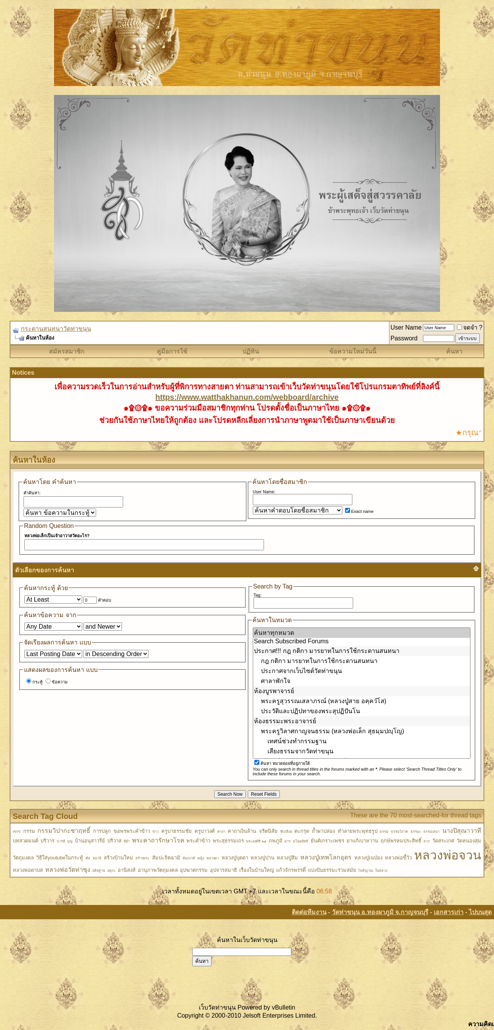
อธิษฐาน (98, 871)
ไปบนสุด (480, 912)
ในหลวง (381, 871)
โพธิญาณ (365, 871)
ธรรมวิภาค (399, 832)
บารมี (61, 841)
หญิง (200, 858)
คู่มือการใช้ (172, 351)
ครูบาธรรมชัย (176, 831)
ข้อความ (57, 682)
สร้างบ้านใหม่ (118, 858)
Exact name (359, 511)
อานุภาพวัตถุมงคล (158, 870)
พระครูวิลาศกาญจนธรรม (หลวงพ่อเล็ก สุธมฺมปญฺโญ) (361, 731)
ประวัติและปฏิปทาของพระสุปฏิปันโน (361, 711)
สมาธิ (97, 858)
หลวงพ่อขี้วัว (398, 858)
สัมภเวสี (189, 858)
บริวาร (47, 841)
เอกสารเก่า (449, 912)
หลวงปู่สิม (287, 858)
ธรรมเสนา (431, 832)
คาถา (221, 832)
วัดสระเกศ (443, 841)
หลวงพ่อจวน (447, 855)
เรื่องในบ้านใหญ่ (256, 870)
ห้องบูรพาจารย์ (361, 691)
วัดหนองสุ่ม (469, 841)
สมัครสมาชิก (67, 351)
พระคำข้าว (198, 841)
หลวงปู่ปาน (262, 858)
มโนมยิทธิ (300, 841)
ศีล (88, 858)
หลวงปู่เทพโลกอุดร (326, 857)
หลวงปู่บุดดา (235, 858)
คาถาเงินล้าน (242, 831)
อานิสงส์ (126, 870)
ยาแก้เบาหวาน (362, 841)
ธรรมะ (416, 832)
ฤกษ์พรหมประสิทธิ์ (401, 841)
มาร (287, 841)
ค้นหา (454, 351)
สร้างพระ (142, 858)
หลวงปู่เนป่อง (368, 858)
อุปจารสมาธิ (223, 870)
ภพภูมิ (276, 841)
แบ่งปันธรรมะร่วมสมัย (332, 870)
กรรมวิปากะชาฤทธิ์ (63, 830)
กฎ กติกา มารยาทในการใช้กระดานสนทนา (361, 661)
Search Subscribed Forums (361, 642)
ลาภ (426, 841)
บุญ (70, 841)
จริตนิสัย (268, 831)
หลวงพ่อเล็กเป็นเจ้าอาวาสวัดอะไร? (57, 535)
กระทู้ (34, 682)
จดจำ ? (469, 327)
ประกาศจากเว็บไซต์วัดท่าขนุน (361, 671)
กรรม (29, 831)
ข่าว (155, 832)
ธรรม (384, 832)
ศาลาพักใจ (361, 681)
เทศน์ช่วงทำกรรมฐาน (361, 741)
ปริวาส (114, 841)
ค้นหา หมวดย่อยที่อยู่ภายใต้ (282, 763)
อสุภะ (111, 871)
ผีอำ (127, 841)
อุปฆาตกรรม (194, 870)
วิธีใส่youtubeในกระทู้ (59, 858)
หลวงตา (212, 858)
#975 (16, 832)
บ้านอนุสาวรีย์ (90, 841)
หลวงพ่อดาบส (28, 870)
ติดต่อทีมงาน (309, 912)
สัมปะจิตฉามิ (166, 858)
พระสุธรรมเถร (228, 841)
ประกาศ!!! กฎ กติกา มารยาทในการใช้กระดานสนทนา (361, 651)
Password (404, 338)
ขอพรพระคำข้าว (131, 831)
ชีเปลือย (286, 832)
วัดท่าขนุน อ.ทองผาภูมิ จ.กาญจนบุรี (380, 912)
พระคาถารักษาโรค (158, 840)
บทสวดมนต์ (25, 841)
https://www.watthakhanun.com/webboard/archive (247, 397)
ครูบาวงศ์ (205, 831)
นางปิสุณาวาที (461, 830)
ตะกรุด (301, 831)
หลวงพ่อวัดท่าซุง (67, 869)
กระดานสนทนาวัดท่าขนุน (56, 328)
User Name (406, 327)
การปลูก (102, 831)
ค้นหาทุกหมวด (361, 633)
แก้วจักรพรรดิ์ (291, 870)
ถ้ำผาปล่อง (323, 831)
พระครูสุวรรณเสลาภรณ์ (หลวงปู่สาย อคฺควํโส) (361, 701)
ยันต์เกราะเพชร (327, 841)
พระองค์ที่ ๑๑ (256, 841)
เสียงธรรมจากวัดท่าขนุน (361, 751)
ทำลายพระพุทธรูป (357, 831)
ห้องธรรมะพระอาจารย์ (361, 721)
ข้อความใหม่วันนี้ (352, 351)
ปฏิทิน (250, 351)
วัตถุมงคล (23, 858)
